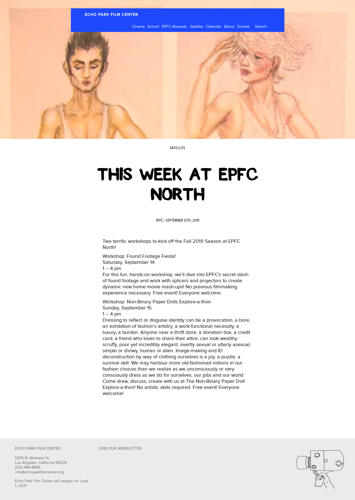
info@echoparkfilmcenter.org (39, 472)
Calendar (213, 26)
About (229, 26)
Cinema (138, 26)
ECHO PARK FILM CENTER (111, 14)
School (153, 26)
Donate (243, 26)
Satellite (196, 26)
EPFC (159, 220)
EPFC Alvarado (174, 26)
